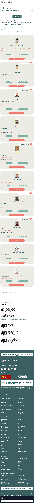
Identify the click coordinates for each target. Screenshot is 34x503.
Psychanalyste (19, 440)
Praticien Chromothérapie (5, 427)
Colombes (7, 333)
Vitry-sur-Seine (8, 328)
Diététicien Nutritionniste (21, 408)
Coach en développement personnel (7, 405)
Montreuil (7, 326)
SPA (1, 445)
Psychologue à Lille (20, 478)
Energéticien (19, 409)
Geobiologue (3, 413)
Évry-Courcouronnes (9, 344)
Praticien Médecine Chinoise (5, 433)
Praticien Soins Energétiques (5, 437)
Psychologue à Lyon (20, 482)
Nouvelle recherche (17, 16)
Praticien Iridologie (4, 430)
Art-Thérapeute (3, 399)
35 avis (20, 125)
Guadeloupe (3, 462)
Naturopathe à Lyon (4, 476)
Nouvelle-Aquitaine (20, 466)
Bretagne (2, 459)
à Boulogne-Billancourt (8, 304)
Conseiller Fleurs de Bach (21, 405)
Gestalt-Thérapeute (20, 413)
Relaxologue (19, 444)
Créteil (6, 330)
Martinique (3, 465)
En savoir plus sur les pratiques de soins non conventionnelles (13, 391)
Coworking (19, 406)
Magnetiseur (19, 419)
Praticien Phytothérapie (21, 433)
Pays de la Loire (20, 468)
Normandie (3, 466)
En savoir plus (6, 498)
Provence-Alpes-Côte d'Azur (5, 469)
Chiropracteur (3, 402)
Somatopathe (3, 447)
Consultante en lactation (5, 406)
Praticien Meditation (20, 431)
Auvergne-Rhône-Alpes (5, 458)
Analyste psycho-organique (5, 398)
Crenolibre (3, 365)
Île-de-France (17, 31)
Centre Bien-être (20, 401)
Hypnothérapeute (8, 31)
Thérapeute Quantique (5, 452)
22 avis (20, 152)
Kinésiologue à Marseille (5, 483)
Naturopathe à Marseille (21, 479)
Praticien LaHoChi (20, 430)
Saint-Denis (7, 324)
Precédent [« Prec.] (4, 292)
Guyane (18, 462)
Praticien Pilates (3, 434)
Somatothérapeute (20, 447)
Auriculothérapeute (20, 399)
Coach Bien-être (20, 402)
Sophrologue (3, 448)
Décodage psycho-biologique (6, 409)
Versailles (7, 332)
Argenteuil (7, 325)
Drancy (6, 341)
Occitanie (2, 468)
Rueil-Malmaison (8, 338)
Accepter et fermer (17, 500)
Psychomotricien (20, 441)
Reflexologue (3, 444)
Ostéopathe (3, 424)
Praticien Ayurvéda (20, 424)
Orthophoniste (3, 423)
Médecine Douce (3, 422)
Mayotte (18, 465)
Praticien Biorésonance (21, 426)
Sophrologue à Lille (4, 478)
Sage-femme (19, 445)
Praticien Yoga (3, 438)
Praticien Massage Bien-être (5, 431)
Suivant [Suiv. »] (12, 292)
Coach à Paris (3, 482)
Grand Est (19, 461)
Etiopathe (2, 412)
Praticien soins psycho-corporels (22, 438)
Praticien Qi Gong (20, 434)
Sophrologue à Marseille (21, 475)
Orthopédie (19, 423)
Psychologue (3, 441)
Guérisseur (19, 415)
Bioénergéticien (3, 401)
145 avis (19, 43)
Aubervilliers (7, 334)
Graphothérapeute (4, 415)
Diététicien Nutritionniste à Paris (22, 476)
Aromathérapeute (20, 398)
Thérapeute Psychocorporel (22, 451)
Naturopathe (19, 422)
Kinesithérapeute (4, 419)
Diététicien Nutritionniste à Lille (22, 483)
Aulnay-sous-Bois (9, 335)
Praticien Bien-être (4, 426)
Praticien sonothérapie (4, 440)
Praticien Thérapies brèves (21, 437)
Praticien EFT (19, 427)
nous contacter (18, 495)
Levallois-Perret (8, 345)
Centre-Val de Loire (20, 459)
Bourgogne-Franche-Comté (22, 458)
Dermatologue (3, 408)
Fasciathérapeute (20, 412)
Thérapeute (19, 448)
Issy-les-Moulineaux (9, 342)
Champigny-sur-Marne (10, 339)
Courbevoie (7, 337)
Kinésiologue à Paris (4, 479)
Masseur (2, 420)
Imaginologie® (19, 416)
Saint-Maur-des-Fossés (10, 340)
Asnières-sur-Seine (9, 331)
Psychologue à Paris (4, 475)
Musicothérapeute (20, 420)
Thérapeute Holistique (4, 451)
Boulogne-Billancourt (27, 31)
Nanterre (7, 327)
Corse (2, 461)
